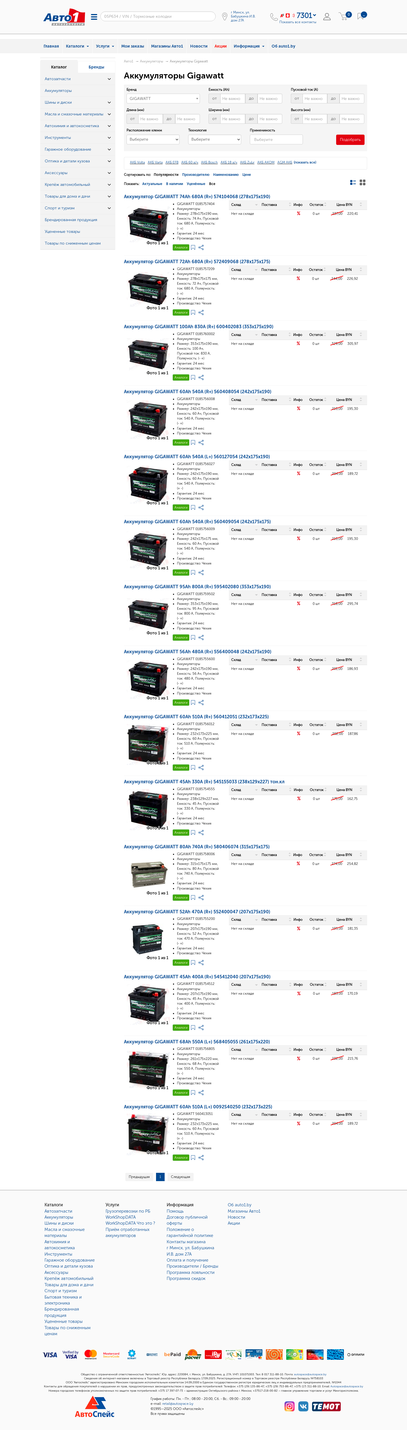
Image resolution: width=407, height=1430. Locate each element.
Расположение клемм (144, 130)
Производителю (195, 175)
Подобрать (350, 139)
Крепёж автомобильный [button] (67, 184)
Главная (51, 46)
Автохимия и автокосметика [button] (72, 125)
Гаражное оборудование (69, 1260)
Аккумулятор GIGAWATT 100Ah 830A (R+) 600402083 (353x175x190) (198, 326)
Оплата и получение (187, 1260)
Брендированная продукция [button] (71, 219)
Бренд (131, 90)
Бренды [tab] (96, 67)
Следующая (180, 1177)
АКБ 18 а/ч (229, 162)
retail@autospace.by (177, 1404)
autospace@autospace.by (310, 1374)
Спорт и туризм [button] (60, 208)
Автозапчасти (58, 1211)
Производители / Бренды (192, 1266)
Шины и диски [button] (58, 102)
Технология (197, 130)
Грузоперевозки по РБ (128, 1211)
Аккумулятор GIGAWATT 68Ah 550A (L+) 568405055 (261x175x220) (197, 1042)
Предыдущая (139, 1177)
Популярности (166, 175)
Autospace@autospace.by (346, 1386)
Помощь (175, 1211)
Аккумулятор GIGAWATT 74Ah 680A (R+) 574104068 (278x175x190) (197, 196)
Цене (246, 175)
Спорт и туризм (60, 1290)
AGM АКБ (284, 162)
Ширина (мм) (219, 110)
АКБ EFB (171, 162)
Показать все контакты (297, 22)
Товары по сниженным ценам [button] (73, 243)
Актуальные (152, 184)
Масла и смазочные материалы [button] (74, 114)
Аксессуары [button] (56, 172)
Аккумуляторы (151, 61)
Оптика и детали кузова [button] (67, 161)
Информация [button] (249, 46)
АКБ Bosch (209, 162)
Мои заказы (132, 46)
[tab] (77, 79)
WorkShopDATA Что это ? (130, 1223)
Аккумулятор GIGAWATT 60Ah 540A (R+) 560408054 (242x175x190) (197, 391)
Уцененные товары (63, 1321)
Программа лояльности (191, 1272)
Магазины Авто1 (167, 46)
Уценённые (196, 184)
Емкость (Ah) (219, 90)
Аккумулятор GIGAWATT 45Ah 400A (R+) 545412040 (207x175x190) (197, 976)
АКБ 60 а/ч (189, 162)
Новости (198, 46)
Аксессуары (56, 1272)
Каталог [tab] (59, 67)
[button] (109, 79)
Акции (221, 46)
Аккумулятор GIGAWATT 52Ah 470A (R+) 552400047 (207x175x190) (197, 911)
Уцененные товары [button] (62, 231)
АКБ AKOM (265, 162)
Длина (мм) (135, 110)
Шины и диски (59, 1223)
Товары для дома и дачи (69, 1284)
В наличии (174, 184)
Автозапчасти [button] (58, 78)
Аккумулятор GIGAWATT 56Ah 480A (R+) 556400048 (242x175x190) (197, 651)
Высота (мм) (300, 110)
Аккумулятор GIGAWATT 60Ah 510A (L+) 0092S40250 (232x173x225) (198, 1107)
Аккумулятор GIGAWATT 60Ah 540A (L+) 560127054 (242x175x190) (197, 456)
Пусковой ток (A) (304, 90)
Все (212, 184)
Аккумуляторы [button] (58, 90)
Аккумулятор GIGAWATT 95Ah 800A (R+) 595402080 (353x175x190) (197, 586)
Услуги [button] (105, 46)
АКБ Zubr (247, 162)
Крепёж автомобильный (69, 1278)
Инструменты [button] (58, 137)
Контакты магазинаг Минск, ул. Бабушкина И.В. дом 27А (190, 1248)
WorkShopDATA (121, 1217)
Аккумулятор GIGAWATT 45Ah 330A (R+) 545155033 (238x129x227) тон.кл (204, 781)
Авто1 (128, 61)
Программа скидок (186, 1278)
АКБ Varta (155, 162)
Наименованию (226, 175)
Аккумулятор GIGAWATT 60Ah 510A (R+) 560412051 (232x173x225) (196, 716)
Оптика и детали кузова (68, 1266)
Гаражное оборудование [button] (68, 149)
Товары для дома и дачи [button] (67, 196)
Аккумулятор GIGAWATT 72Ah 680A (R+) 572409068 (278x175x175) (197, 261)
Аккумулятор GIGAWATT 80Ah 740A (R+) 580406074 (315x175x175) (197, 846)
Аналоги (181, 247)
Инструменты (58, 1254)
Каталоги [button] (77, 46)
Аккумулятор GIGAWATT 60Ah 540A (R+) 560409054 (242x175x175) (197, 521)
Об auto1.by (283, 46)
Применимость (262, 130)
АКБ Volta (137, 162)
